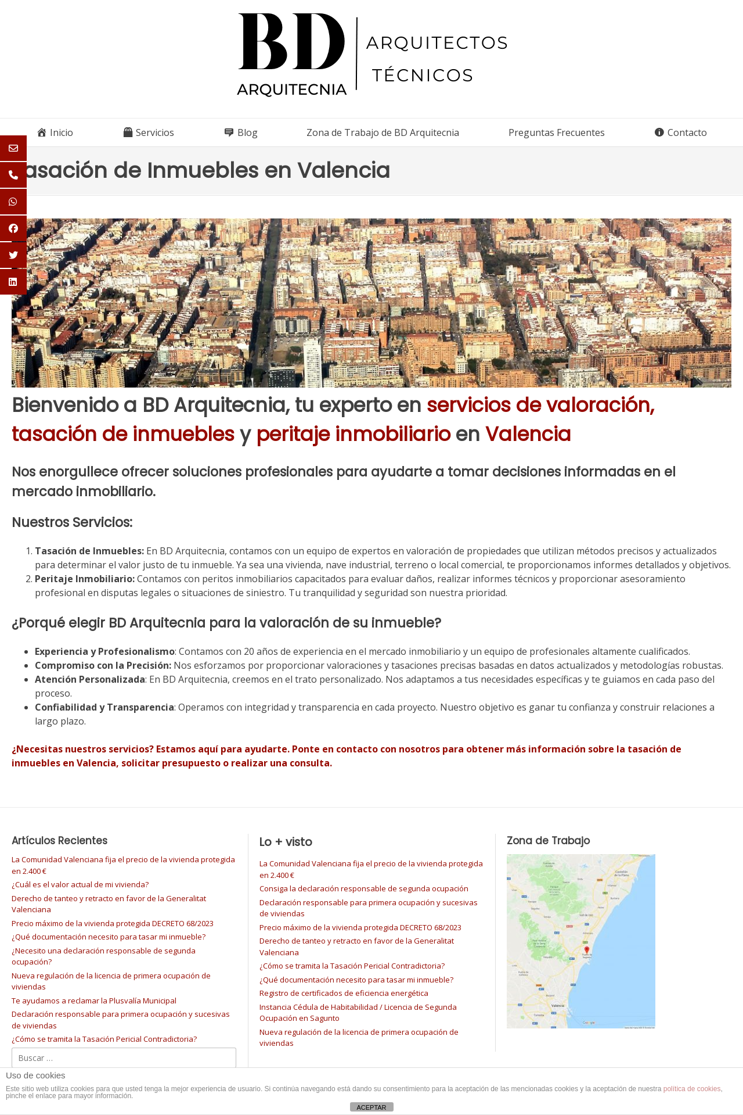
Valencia (528, 434)
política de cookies (692, 1089)
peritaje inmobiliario (353, 434)
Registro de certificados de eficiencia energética (343, 993)
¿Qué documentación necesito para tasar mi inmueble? (108, 936)
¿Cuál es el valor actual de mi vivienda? (80, 884)
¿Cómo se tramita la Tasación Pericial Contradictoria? (104, 1039)
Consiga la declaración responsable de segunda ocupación (363, 888)
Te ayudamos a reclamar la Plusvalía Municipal (94, 1000)
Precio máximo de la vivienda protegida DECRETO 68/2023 (113, 923)
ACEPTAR (371, 1107)
